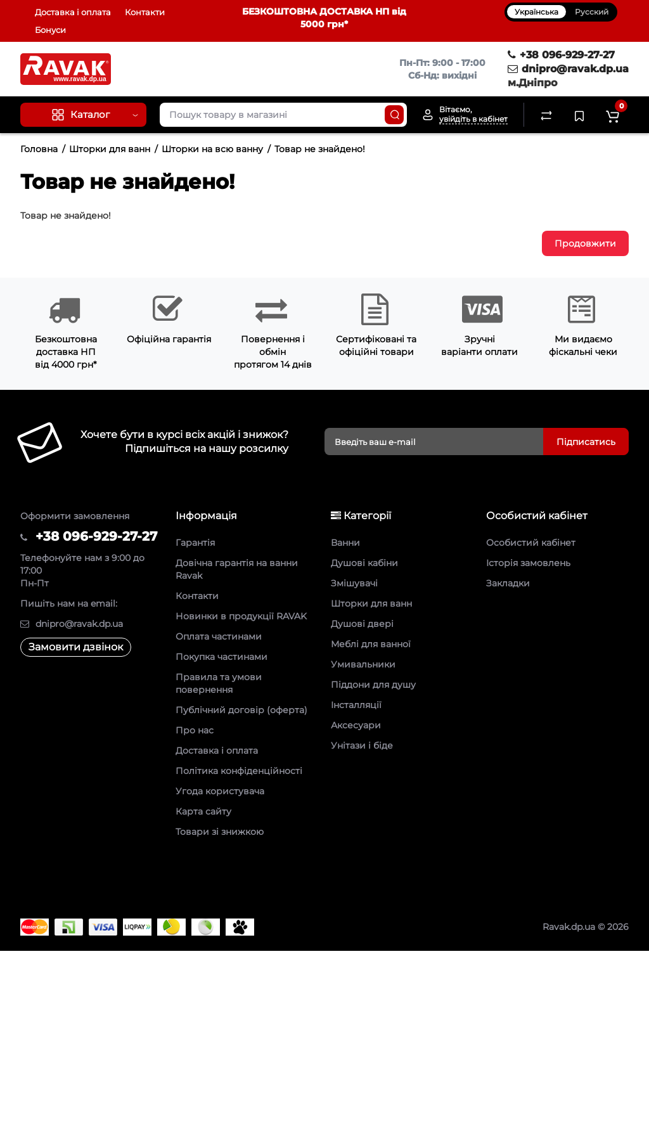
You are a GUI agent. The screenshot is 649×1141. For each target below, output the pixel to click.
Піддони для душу (373, 684)
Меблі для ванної (371, 644)
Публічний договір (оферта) (241, 710)
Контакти (145, 12)
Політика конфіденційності (239, 771)
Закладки (508, 583)
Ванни (345, 542)
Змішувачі (354, 583)
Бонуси (50, 30)
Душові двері (362, 623)
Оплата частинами (219, 636)
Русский (591, 11)
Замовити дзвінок (76, 647)
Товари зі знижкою (220, 831)
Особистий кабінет (530, 542)
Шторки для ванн (109, 149)
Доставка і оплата (73, 12)
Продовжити (585, 243)
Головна (39, 149)
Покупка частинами (221, 656)
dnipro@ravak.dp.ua (568, 69)
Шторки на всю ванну (212, 149)
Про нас (195, 730)
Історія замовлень (528, 563)
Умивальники (363, 664)
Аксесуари (356, 725)
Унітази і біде (362, 745)
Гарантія (195, 542)
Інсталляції (356, 705)
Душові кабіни (364, 563)
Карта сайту (203, 811)
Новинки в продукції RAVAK (241, 616)
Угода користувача (220, 791)
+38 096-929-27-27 (561, 55)
